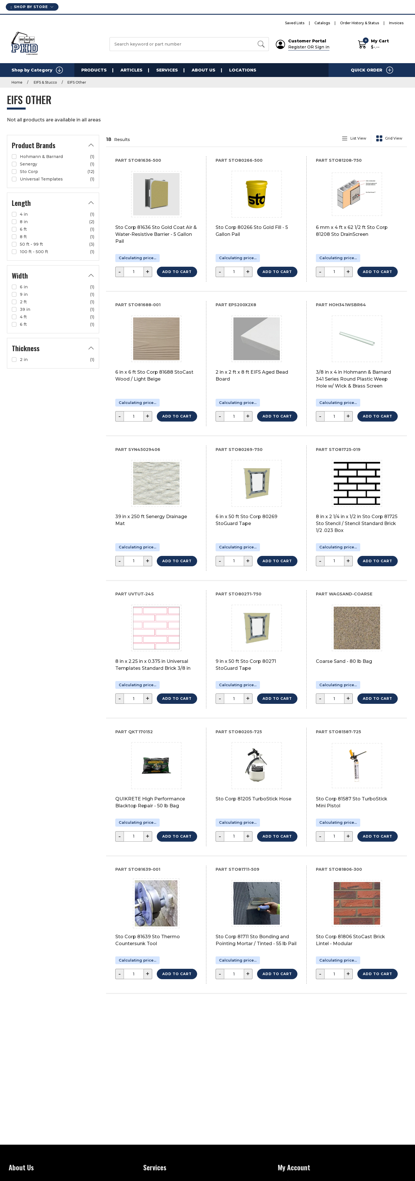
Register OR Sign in (308, 47)
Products (94, 70)
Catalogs (322, 23)
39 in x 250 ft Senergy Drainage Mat (151, 520)
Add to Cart (177, 272)
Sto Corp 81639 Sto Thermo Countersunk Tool (147, 940)
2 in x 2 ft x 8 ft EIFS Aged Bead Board (252, 375)
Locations (242, 70)
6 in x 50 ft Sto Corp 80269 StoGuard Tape (246, 520)
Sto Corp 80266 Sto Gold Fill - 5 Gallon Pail (252, 231)
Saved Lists (294, 23)
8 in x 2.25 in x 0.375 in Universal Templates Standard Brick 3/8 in (152, 665)
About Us (203, 70)
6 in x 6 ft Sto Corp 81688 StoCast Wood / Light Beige (154, 375)
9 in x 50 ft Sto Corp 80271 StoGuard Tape (246, 665)
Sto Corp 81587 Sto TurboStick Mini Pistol (351, 802)
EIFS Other (76, 82)
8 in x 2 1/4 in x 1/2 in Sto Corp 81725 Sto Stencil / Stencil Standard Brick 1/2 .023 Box (356, 523)
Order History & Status (359, 23)
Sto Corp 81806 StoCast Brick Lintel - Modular (350, 940)
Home (17, 82)
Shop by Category (37, 70)
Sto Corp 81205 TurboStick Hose (253, 799)
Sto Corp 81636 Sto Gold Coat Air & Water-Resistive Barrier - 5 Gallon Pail (156, 234)
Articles (131, 70)
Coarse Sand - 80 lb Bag (344, 661)
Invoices (396, 23)
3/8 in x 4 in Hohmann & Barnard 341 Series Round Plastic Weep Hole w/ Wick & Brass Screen (353, 379)
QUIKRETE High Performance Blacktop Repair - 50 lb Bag (150, 802)
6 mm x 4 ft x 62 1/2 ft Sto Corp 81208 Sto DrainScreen (352, 231)
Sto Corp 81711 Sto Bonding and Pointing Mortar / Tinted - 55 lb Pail (256, 940)
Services (167, 70)
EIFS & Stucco (45, 82)
